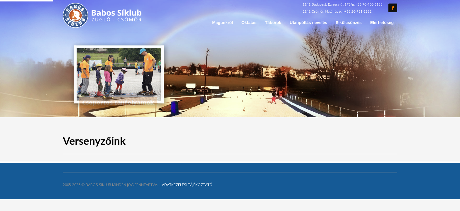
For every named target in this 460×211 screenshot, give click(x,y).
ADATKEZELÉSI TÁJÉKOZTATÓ (187, 184)
